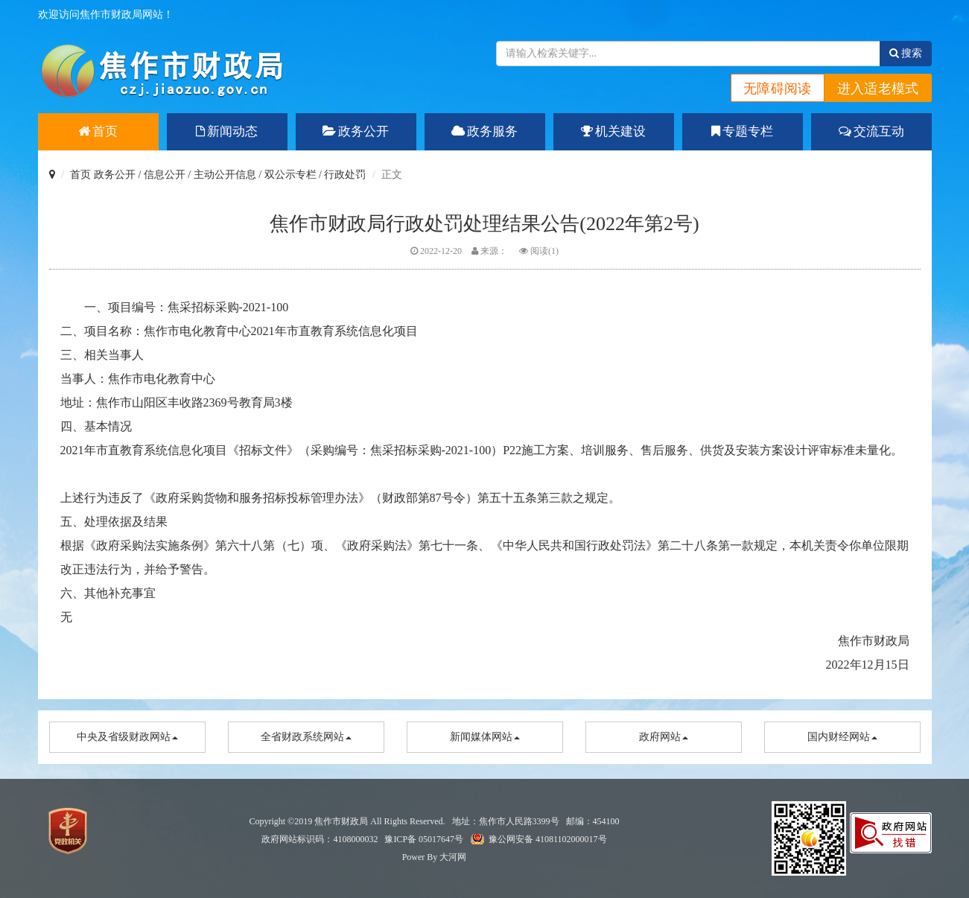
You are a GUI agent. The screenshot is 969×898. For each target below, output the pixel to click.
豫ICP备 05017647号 (423, 839)
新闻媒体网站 (485, 736)
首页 (98, 131)
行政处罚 (345, 174)
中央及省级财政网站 (127, 736)
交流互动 (871, 131)
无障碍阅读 (777, 88)
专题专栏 (742, 131)
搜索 (905, 53)
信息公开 (164, 174)
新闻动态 (227, 131)
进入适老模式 (878, 88)
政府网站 (663, 736)
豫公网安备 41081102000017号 (548, 839)
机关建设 (613, 131)
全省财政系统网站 (306, 736)
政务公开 (356, 131)
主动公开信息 (225, 174)
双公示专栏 (290, 174)
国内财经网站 (842, 736)
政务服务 (484, 131)
